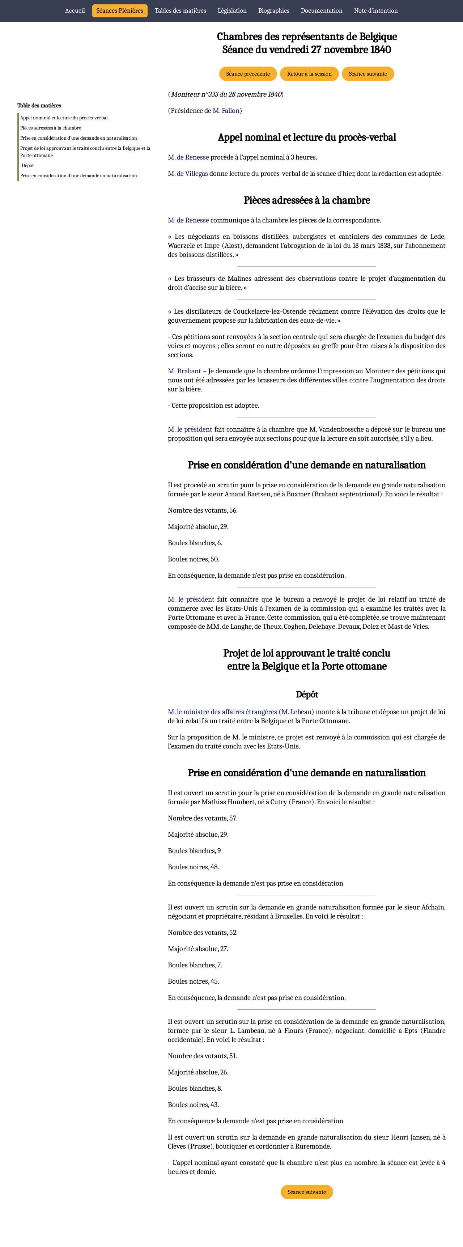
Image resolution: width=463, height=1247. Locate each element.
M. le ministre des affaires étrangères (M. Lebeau (239, 712)
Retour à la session (309, 74)
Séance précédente (248, 74)
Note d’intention (376, 10)
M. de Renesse (188, 157)
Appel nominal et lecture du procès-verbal (64, 118)
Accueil (75, 10)
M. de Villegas (188, 173)
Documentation (322, 10)
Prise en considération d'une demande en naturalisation (78, 138)
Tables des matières (180, 10)
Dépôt (28, 165)
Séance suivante (368, 74)
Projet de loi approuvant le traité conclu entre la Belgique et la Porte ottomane (85, 151)
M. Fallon (226, 110)
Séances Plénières (120, 10)
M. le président (190, 429)
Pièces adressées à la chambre (50, 128)
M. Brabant (184, 371)
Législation (232, 10)
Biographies (273, 10)
